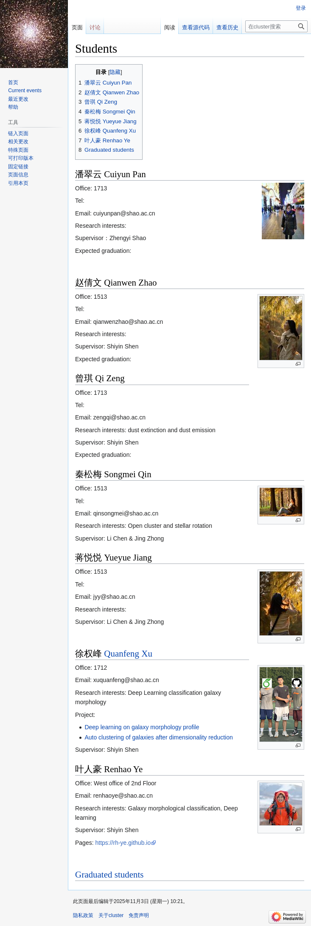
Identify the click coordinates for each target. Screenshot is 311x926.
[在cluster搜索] (276, 26)
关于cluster (110, 915)
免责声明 (139, 915)
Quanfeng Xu (128, 653)
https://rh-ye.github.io (123, 842)
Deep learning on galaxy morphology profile (141, 727)
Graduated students (109, 874)
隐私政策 (83, 915)
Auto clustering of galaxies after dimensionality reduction (158, 737)
